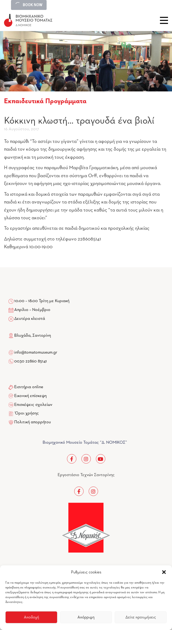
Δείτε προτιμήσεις (140, 617)
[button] (164, 572)
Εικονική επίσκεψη (30, 396)
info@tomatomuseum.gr (35, 352)
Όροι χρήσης (27, 413)
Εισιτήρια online (28, 387)
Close (164, 20)
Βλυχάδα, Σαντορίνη (30, 335)
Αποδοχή (31, 617)
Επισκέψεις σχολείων (33, 405)
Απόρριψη (86, 617)
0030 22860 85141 (30, 361)
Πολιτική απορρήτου (32, 422)
